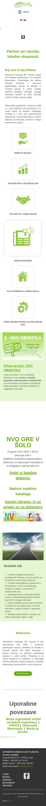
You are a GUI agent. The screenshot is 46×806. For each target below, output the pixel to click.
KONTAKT (7, 780)
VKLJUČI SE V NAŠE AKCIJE (23, 214)
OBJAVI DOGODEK (23, 261)
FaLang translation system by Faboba (8, 736)
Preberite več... (23, 673)
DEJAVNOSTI (8, 783)
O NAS (5, 774)
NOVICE (6, 777)
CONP (10, 801)
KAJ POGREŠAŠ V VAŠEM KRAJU (23, 291)
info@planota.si (26, 766)
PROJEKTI (7, 786)
